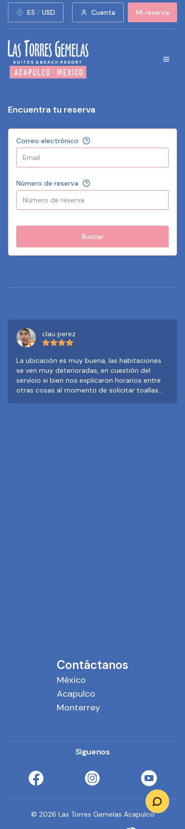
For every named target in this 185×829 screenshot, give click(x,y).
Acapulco (76, 694)
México (71, 680)
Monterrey (78, 707)
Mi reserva (152, 12)
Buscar (93, 236)
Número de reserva (47, 183)
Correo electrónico (47, 140)
